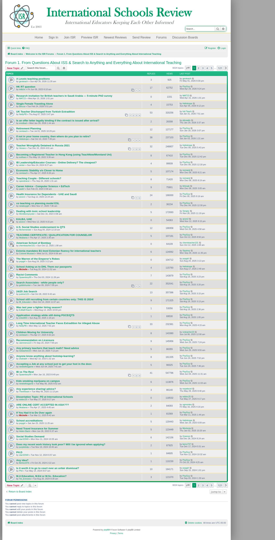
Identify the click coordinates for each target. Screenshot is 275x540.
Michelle (23, 269)
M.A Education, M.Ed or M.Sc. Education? (41, 476)
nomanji (186, 170)
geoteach (23, 81)
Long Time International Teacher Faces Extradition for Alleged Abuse (58, 323)
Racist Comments (27, 274)
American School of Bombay (33, 242)
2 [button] (198, 68)
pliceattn (187, 120)
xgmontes (187, 404)
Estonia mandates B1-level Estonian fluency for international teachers (58, 250)
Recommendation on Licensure (35, 340)
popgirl (22, 261)
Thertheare (24, 391)
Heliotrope (187, 103)
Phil (21, 471)
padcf (21, 189)
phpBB (106, 530)
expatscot (187, 388)
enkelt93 (23, 318)
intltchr (22, 89)
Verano (22, 148)
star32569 (24, 439)
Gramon (186, 436)
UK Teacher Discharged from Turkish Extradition (45, 111)
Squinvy (186, 250)
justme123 (24, 294)
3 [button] (202, 68)
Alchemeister (25, 230)
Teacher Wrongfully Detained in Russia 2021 (43, 145)
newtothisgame (26, 366)
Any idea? (22, 460)
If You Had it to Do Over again (34, 412)
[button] (188, 68)
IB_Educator (25, 302)
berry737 (187, 444)
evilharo (23, 157)
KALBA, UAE (24, 219)
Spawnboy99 (25, 277)
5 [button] (211, 68)
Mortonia (187, 428)
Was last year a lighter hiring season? (39, 307)
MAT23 (22, 98)
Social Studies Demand (30, 436)
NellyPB (23, 114)
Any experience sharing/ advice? (36, 388)
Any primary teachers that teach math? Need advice (47, 348)
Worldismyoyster (27, 214)
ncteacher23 (188, 332)
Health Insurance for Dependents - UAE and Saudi (46, 194)
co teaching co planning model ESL (37, 203)
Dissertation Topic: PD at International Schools (44, 396)
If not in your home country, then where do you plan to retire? (53, 136)
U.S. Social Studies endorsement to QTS (40, 227)
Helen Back (24, 431)
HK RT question (25, 86)
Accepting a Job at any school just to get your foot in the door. (54, 364)
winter (22, 165)
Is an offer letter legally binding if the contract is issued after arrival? (57, 120)
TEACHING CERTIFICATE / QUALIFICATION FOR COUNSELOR (54, 235)
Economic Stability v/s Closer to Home (39, 170)
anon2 (22, 197)
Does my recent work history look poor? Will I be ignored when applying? (60, 444)
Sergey (186, 211)
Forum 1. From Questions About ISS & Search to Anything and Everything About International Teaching (93, 63)
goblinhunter (25, 285)
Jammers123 (25, 343)
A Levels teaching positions (33, 78)
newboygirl (24, 206)
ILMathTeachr (25, 310)
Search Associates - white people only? (40, 282)
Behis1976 (24, 463)
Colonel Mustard (27, 253)
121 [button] (220, 68)
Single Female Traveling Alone (34, 103)
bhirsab (186, 186)
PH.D (19, 452)
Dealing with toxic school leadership (38, 211)
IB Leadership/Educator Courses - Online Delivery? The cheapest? (56, 162)
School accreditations (29, 420)
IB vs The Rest (25, 371)
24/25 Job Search (26, 291)
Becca (22, 106)
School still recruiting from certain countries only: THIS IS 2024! (55, 299)
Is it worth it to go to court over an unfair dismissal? (47, 468)
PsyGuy (186, 86)
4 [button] (207, 68)
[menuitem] (26, 48)
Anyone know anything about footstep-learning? (45, 356)
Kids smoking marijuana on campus (38, 381)
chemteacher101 (27, 245)
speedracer (24, 181)
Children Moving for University (34, 332)
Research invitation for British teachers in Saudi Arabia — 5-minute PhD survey (64, 95)
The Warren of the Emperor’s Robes (38, 258)
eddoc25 (23, 399)
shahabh (23, 358)
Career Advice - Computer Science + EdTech (43, 186)
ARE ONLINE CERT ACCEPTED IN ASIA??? (42, 404)
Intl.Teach (187, 111)
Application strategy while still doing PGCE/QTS (45, 315)
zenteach (23, 131)
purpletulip (24, 447)
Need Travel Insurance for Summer (37, 428)
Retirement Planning (28, 128)
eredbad (23, 123)
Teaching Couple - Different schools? (38, 178)
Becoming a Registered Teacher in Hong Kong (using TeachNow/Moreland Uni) (64, 154)
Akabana (23, 237)
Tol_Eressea (25, 479)
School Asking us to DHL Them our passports (44, 266)
